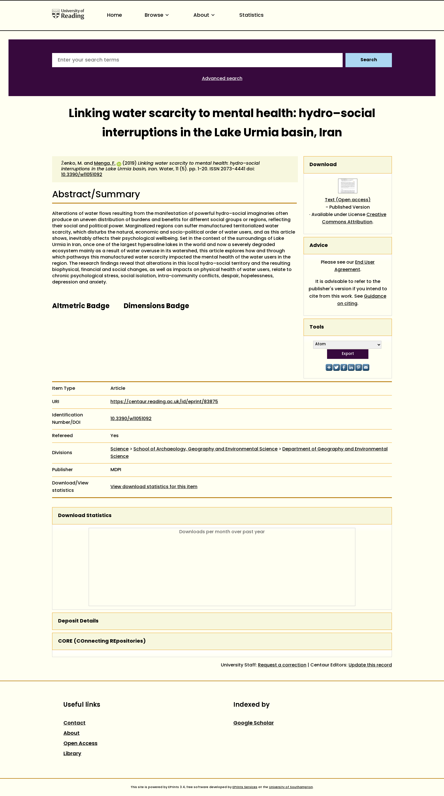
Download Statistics (85, 515)
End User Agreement (354, 266)
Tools (316, 327)
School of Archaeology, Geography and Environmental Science (205, 449)
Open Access (80, 743)
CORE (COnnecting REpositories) (102, 641)
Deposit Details (78, 621)
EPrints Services (244, 787)
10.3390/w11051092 (81, 175)
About (205, 15)
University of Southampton (291, 787)
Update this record (370, 665)
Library (72, 754)
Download (323, 164)
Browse (158, 15)
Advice (318, 245)
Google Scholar (253, 723)
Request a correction (282, 665)
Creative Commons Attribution (354, 218)
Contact (74, 723)
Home (114, 15)
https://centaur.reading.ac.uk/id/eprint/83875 (164, 402)
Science (119, 449)
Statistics (251, 15)
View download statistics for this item (153, 487)
